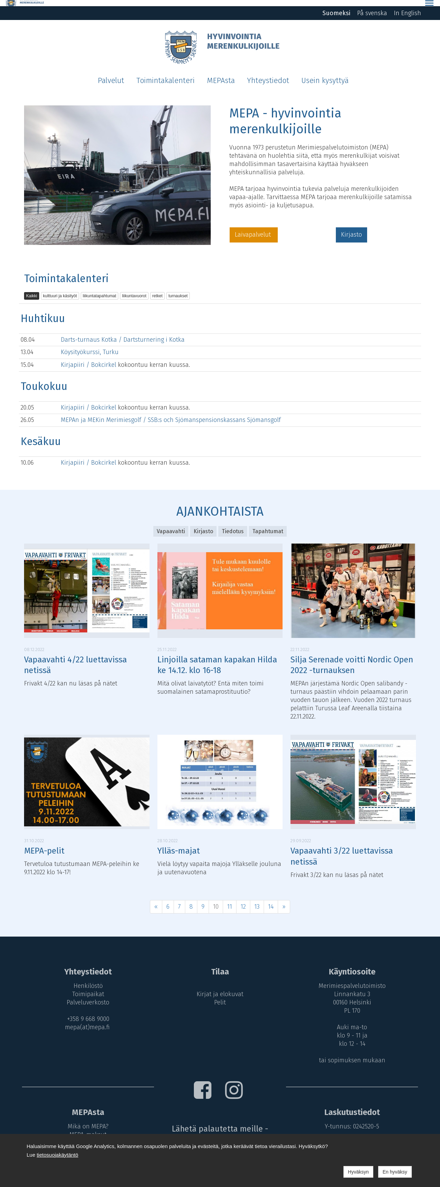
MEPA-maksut (86, 1128)
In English (407, 7)
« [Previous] (156, 900)
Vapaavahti (171, 525)
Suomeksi (336, 7)
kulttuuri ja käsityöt (60, 289)
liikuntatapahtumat (99, 289)
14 (271, 900)
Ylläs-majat (178, 844)
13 (257, 900)
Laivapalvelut (254, 228)
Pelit (220, 996)
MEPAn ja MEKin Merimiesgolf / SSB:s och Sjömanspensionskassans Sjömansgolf (171, 413)
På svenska (372, 7)
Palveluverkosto (86, 996)
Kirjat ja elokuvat (220, 988)
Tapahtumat (267, 525)
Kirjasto (351, 228)
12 (243, 900)
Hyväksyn (358, 1172)
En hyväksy (395, 1172)
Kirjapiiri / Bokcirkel (89, 358)
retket (157, 289)
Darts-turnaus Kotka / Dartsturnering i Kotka (123, 333)
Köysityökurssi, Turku (90, 346)
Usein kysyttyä (325, 74)
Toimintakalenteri (165, 74)
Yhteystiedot (268, 74)
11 (229, 900)
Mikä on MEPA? (86, 1120)
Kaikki (31, 289)
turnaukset (178, 289)
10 (216, 900)
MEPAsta (221, 74)
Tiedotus (233, 525)
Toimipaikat (86, 988)
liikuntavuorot (134, 289)
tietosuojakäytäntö (57, 1155)
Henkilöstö (86, 979)
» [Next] (284, 900)
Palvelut (111, 74)
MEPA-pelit (44, 844)
